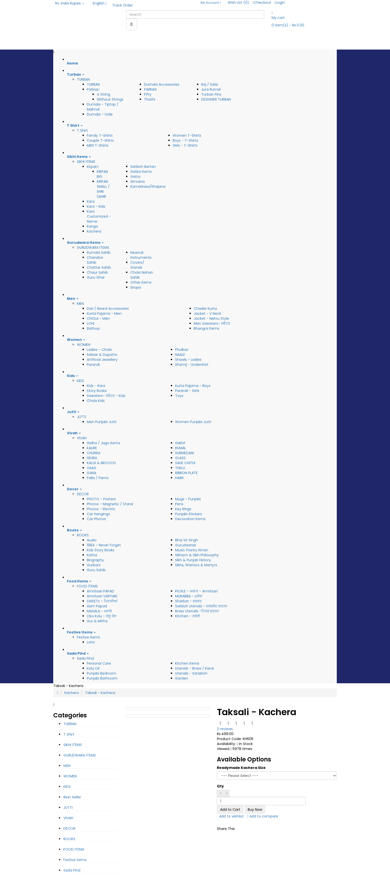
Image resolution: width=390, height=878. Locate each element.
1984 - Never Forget (104, 545)
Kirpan (93, 166)
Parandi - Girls (187, 390)
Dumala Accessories (161, 84)
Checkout (261, 2)
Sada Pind (85, 658)
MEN (80, 303)
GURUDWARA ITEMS (93, 247)
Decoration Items (190, 518)
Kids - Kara (96, 385)
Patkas (93, 89)
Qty (220, 786)
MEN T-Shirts (97, 145)
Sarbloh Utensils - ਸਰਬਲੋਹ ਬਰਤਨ (201, 606)
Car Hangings (98, 513)
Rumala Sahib (98, 252)
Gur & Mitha (97, 621)
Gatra (135, 176)
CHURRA (93, 452)
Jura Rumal (211, 89)
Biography (95, 560)
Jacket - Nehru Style (211, 318)
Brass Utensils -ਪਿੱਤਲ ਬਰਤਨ (197, 611)
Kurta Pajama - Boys (192, 385)
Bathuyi (93, 328)
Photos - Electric (101, 508)
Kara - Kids (96, 206)
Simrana (137, 181)
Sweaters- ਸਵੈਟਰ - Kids (106, 395)
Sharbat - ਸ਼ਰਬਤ (188, 601)
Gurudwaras (185, 545)
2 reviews (225, 728)
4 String (103, 94)
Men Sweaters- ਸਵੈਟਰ (212, 323)
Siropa (135, 287)
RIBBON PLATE (186, 472)
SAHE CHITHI (185, 462)
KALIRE (92, 447)
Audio (92, 540)
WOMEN (83, 344)
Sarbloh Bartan (143, 166)
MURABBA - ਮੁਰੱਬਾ (188, 596)
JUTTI (81, 416)
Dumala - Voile (100, 114)
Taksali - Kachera (100, 692)
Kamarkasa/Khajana (147, 186)
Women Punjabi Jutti (193, 421)
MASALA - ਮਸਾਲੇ (99, 611)
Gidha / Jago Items (103, 442)
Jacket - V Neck (207, 313)
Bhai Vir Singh (186, 540)
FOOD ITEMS (87, 586)
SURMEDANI (184, 452)
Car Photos (96, 518)
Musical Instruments (140, 255)
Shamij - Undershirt (191, 364)
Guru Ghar (96, 277)
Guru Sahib (96, 569)
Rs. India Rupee (69, 3)
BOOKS (83, 535)
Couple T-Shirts (100, 140)
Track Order (122, 5)
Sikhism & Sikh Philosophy (197, 555)
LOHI (90, 323)
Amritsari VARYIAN (102, 596)
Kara (91, 201)
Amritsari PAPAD (100, 591)
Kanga (92, 226)
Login (280, 2)
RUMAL (180, 447)
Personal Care (99, 663)
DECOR (83, 494)
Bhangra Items (206, 328)
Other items (140, 282)
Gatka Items (141, 171)
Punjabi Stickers (188, 513)
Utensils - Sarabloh (191, 673)
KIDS (80, 380)
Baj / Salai (209, 84)
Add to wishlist (230, 816)
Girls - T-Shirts (185, 145)
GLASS (180, 457)
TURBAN (83, 79)
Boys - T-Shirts (185, 140)
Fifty (147, 94)
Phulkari (181, 349)
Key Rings (183, 508)
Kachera (94, 231)
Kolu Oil (93, 668)
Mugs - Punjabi (188, 499)
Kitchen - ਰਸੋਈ (187, 616)
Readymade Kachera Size (241, 767)
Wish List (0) (237, 2)
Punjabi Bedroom (101, 673)
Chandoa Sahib (95, 260)
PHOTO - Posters (101, 499)
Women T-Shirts (187, 135)
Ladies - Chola (99, 349)
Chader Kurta (205, 308)
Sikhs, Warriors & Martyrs (196, 565)
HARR (179, 477)
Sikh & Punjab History (193, 560)
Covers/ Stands (137, 265)
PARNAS (150, 89)
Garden (181, 678)
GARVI (180, 442)
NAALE (180, 354)
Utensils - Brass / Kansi (194, 668)
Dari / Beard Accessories (108, 308)
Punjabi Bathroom (102, 678)
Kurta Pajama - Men (104, 313)
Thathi (149, 99)
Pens (179, 504)
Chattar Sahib (99, 267)
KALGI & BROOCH (101, 462)
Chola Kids (96, 400)
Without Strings (110, 99)
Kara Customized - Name (99, 216)
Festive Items (88, 637)
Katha (92, 555)
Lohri (91, 642)
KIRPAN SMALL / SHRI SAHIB (103, 189)
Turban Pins (211, 94)
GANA (91, 472)
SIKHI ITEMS (86, 161)
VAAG (91, 467)
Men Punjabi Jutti (101, 421)
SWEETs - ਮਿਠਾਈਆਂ (102, 601)
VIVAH (82, 438)
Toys (179, 395)
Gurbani (93, 565)
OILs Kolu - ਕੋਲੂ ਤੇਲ (101, 616)
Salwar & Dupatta (102, 354)
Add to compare (262, 816)
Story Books (97, 390)
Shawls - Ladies (188, 359)
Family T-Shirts (100, 135)
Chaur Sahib (97, 272)
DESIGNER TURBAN (216, 99)
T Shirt (82, 130)
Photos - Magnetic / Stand (110, 504)
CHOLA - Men (98, 318)
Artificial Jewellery (102, 359)
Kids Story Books (100, 550)
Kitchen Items (187, 663)
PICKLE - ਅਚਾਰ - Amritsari (196, 591)
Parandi (93, 364)
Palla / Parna (97, 477)
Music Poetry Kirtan (191, 550)
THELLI (180, 467)
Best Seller (72, 797)
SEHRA (92, 457)
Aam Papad (97, 606)
